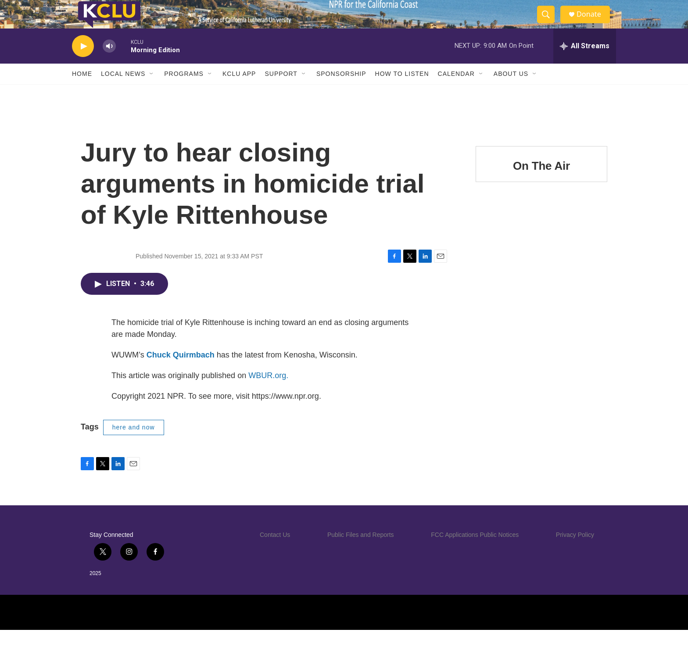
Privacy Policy (575, 552)
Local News (123, 91)
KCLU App (239, 91)
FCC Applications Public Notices (475, 552)
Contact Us (275, 552)
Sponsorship (341, 91)
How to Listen (402, 91)
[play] (83, 64)
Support (281, 91)
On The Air (541, 183)
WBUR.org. (268, 393)
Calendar (456, 91)
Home (82, 91)
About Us (511, 91)
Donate (593, 23)
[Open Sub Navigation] (151, 91)
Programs (184, 91)
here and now (133, 444)
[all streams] (584, 63)
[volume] (109, 64)
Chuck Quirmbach (181, 372)
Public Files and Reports (360, 552)
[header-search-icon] (549, 23)
